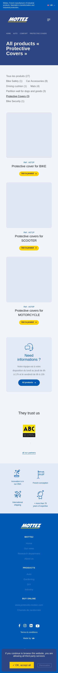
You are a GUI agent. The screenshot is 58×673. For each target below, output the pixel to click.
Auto (15, 33)
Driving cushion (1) (16, 86)
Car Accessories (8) (37, 81)
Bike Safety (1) (14, 81)
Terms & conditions (29, 632)
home (8, 33)
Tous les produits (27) (18, 76)
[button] (30, 443)
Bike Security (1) (15, 101)
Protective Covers (38, 33)
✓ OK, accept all (22, 665)
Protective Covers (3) (17, 96)
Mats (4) (35, 86)
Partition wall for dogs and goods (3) (26, 91)
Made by (29, 638)
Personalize (44, 665)
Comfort (24, 33)
